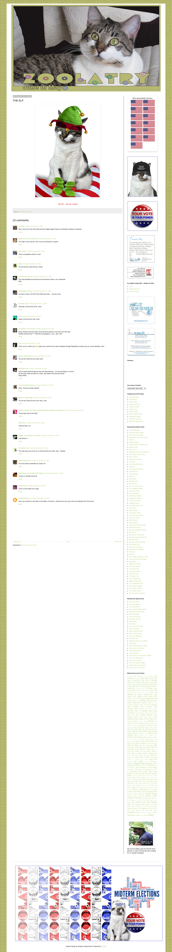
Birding (143, 698)
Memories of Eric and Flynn (28, 239)
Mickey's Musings (134, 527)
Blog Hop (150, 698)
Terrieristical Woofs (135, 650)
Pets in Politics (140, 777)
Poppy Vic (135, 787)
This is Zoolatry (136, 806)
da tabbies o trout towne (27, 329)
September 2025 (151, 792)
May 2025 (151, 765)
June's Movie (144, 759)
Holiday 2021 (153, 729)
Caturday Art (133, 399)
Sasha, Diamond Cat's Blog (137, 559)
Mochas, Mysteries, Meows (137, 530)
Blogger (103, 946)
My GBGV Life (133, 638)
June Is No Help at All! (134, 755)
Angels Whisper (134, 442)
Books (138, 700)
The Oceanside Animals (27, 385)
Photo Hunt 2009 (139, 779)
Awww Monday (134, 397)
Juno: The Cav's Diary (136, 626)
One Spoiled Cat (134, 544)
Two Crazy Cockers (135, 660)
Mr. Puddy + (133, 532)
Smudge (21, 226)
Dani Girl (132, 476)
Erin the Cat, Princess (136, 486)
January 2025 (139, 741)
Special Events (151, 794)
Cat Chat (132, 462)
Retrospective (144, 790)
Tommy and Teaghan (135, 586)
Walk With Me (136, 810)
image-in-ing (133, 409)
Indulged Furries (134, 503)
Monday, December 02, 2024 (36, 486)
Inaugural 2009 (151, 737)
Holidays (129, 731)
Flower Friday (143, 721)
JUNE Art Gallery (132, 745)
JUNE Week (153, 757)
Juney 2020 (153, 759)
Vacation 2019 (136, 808)
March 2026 (134, 765)
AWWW (129, 698)
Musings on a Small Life (136, 535)
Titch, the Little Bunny (136, 658)
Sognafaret (132, 561)
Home (68, 541)
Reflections (136, 789)
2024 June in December (25, 211)
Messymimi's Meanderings (137, 525)
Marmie (140, 765)
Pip (156, 784)
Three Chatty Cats (135, 578)
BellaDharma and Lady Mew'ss (139, 452)
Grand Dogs (143, 725)
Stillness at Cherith (135, 564)
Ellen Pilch (22, 423)
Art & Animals (149, 692)
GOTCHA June (135, 725)
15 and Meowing (134, 430)
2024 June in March (142, 684)
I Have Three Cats (135, 501)
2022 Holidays (148, 676)
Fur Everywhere (134, 493)
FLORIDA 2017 (152, 719)
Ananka (131, 440)
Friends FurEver (134, 491)
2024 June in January (134, 682)
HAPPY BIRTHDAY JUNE (140, 727)
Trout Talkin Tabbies (135, 588)
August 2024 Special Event (137, 696)
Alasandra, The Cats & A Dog (138, 437)
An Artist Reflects (134, 607)
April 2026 (130, 692)
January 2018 (144, 739)
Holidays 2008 (137, 731)
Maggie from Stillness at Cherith (29, 435)
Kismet (146, 761)
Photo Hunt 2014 (136, 783)
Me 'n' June (135, 767)
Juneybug (129, 761)
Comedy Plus (133, 471)
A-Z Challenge (148, 688)
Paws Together (153, 775)
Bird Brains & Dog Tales (136, 612)
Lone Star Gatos (134, 518)
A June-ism (138, 688)
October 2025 (147, 771)
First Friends (153, 717)
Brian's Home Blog (25, 356)
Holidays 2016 (132, 735)
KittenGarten (153, 761)
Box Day (154, 702)
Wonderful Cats (133, 812)
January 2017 (135, 739)
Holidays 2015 (152, 733)
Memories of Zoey (132, 769)
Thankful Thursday (135, 419)
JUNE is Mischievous (150, 753)
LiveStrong (130, 763)
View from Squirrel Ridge (137, 663)
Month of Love (142, 769)
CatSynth (132, 467)
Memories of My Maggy (148, 767)
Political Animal (131, 785)
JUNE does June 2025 (142, 747)
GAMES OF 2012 (149, 723)
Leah (20, 316)
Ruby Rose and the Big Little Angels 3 (31, 473)
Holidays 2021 (141, 737)
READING (129, 789)
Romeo (151, 789)
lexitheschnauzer (24, 498)
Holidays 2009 (146, 731)
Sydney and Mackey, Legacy (138, 646)
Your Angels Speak (135, 591)
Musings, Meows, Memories (138, 537)
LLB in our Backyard (135, 636)
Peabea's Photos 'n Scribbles (138, 641)
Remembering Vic (134, 289)
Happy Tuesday (134, 407)
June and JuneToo (151, 743)
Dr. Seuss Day (138, 713)
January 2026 (149, 741)
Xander (137, 815)
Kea (20, 343)
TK (142, 806)
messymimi (22, 486)
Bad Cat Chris (133, 447)
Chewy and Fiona (144, 705)
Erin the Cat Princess (26, 276)
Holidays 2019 (132, 737)
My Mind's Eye (23, 368)
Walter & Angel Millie (26, 398)
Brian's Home (133, 457)
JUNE (143, 743)
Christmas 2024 (143, 708)
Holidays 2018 (153, 735)
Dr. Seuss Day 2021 (149, 713)
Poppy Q (132, 552)
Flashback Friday (134, 404)
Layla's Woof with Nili (135, 631)
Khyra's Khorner (134, 629)
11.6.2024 (129, 676)
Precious (132, 554)
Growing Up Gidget (135, 496)
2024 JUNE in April (147, 678)
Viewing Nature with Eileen (137, 665)
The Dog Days (147, 800)
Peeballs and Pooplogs (136, 549)
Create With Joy (152, 708)
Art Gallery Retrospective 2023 (145, 694)
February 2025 (152, 715)
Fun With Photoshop (138, 723)
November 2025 (136, 771)
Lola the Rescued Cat (136, 515)
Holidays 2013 (143, 733)
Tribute (129, 808)
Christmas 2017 (138, 707)
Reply (20, 232)
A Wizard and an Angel (136, 432)
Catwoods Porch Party (136, 469)
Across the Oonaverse (136, 435)
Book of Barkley (134, 614)
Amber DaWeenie (134, 604)
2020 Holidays (138, 676)
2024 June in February (149, 680)
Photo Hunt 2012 (144, 781)
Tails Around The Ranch (136, 648)
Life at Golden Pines (135, 633)
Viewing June (145, 808)
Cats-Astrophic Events (136, 464)
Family (142, 715)
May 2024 (145, 765)
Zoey (151, 815)
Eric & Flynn (133, 483)
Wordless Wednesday (136, 421)
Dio (140, 711)
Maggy (137, 763)
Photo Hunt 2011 (132, 782)
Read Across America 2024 (148, 787)
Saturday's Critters (135, 416)
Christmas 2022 (132, 709)
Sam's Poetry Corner (135, 414)
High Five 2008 (132, 729)
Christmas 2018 (151, 707)
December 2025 (132, 711)
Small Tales (132, 643)
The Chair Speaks (134, 566)
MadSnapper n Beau (25, 291)
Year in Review (144, 815)
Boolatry (143, 701)
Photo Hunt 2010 (151, 779)
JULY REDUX (135, 743)
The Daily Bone (134, 653)
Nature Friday (133, 412)
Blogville (133, 700)
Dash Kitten (132, 479)
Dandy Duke (133, 621)
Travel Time (153, 806)
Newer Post (17, 541)
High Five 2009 (143, 729)
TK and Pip (146, 806)
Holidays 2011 (135, 733)
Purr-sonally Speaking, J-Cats (138, 557)
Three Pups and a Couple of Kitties (140, 655)
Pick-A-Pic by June (148, 783)
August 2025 (152, 696)
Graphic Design (134, 291)
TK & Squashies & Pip (136, 583)
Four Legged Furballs (136, 488)
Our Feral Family (138, 774)
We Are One (147, 810)
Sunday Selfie (151, 796)
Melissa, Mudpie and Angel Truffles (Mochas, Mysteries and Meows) (42, 410)
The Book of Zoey (148, 798)
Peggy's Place (131, 777)
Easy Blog (132, 624)
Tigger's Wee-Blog (135, 581)
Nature (149, 769)
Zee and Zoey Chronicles (137, 593)
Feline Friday (133, 402)
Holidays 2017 (143, 735)
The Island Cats (24, 448)
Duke (20, 264)
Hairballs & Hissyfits (135, 498)
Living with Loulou (134, 513)
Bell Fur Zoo (133, 449)
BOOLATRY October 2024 (142, 703)
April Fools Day (139, 692)
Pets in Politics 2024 (151, 777)
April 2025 (153, 690)
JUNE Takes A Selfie (142, 757)
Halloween (130, 727)
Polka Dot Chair (145, 785)
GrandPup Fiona (152, 725)
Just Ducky (132, 508)
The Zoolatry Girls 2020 (140, 804)
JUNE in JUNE (145, 749)
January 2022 (130, 741)
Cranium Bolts (133, 474)
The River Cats (134, 574)
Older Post (118, 541)
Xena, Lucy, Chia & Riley (137, 668)
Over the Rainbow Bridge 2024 (140, 775)
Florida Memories (132, 721)
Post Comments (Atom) (29, 545)
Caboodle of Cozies (135, 459)
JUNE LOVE (146, 755)
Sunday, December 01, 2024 (34, 226)
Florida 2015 (143, 719)
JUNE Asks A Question (146, 745)
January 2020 (153, 739)
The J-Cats (22, 251)
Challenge (130, 705)
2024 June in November (140, 686)
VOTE (151, 808)
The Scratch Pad (139, 802)
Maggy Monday (146, 763)
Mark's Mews (133, 520)
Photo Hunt (130, 779)
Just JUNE (138, 761)
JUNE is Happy (136, 753)
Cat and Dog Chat (134, 616)
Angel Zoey (136, 690)
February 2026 (132, 717)
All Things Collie (134, 602)
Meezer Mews (133, 523)
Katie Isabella (133, 510)
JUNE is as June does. (143, 751)
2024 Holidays (137, 678)
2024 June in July (147, 682)
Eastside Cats (23, 303)
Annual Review (144, 690)
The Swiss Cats (134, 576)
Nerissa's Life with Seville (137, 542)
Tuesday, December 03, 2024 (40, 498)
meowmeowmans (24, 460)
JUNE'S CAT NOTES (133, 759)
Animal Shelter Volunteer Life (138, 445)
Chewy (136, 705)
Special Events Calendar (135, 796)
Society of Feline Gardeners (136, 794)
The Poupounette (134, 571)
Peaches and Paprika (136, 547)
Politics (138, 785)
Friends (150, 721)
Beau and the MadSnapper (137, 609)
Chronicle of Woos (135, 619)
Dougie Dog (146, 711)
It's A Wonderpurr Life (136, 505)
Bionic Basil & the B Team (137, 454)
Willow (155, 810)
